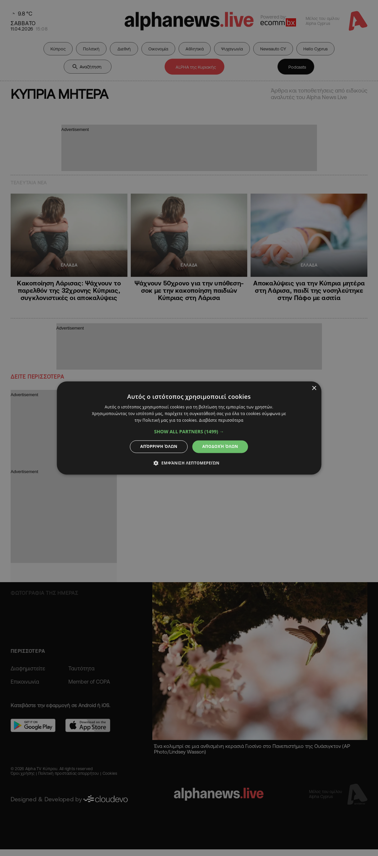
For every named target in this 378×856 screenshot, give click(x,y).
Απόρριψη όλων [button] (159, 446)
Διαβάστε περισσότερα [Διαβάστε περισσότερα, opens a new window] (221, 420)
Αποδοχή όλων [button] (220, 446)
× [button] (313, 388)
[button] (189, 432)
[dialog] (189, 428)
